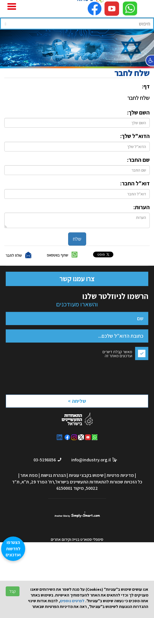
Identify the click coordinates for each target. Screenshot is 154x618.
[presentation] (98, 375)
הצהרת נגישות (53, 475)
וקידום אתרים (61, 539)
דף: (146, 86)
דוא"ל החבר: (135, 183)
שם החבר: (138, 160)
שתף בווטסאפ (57, 255)
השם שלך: (138, 112)
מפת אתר (29, 475)
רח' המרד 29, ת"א (37, 482)
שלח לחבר (13, 255)
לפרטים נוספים (72, 600)
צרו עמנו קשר (77, 278)
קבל (12, 591)
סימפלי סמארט (77, 515)
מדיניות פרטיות (120, 475)
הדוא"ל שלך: (135, 136)
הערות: (141, 207)
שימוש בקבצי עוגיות (86, 475)
